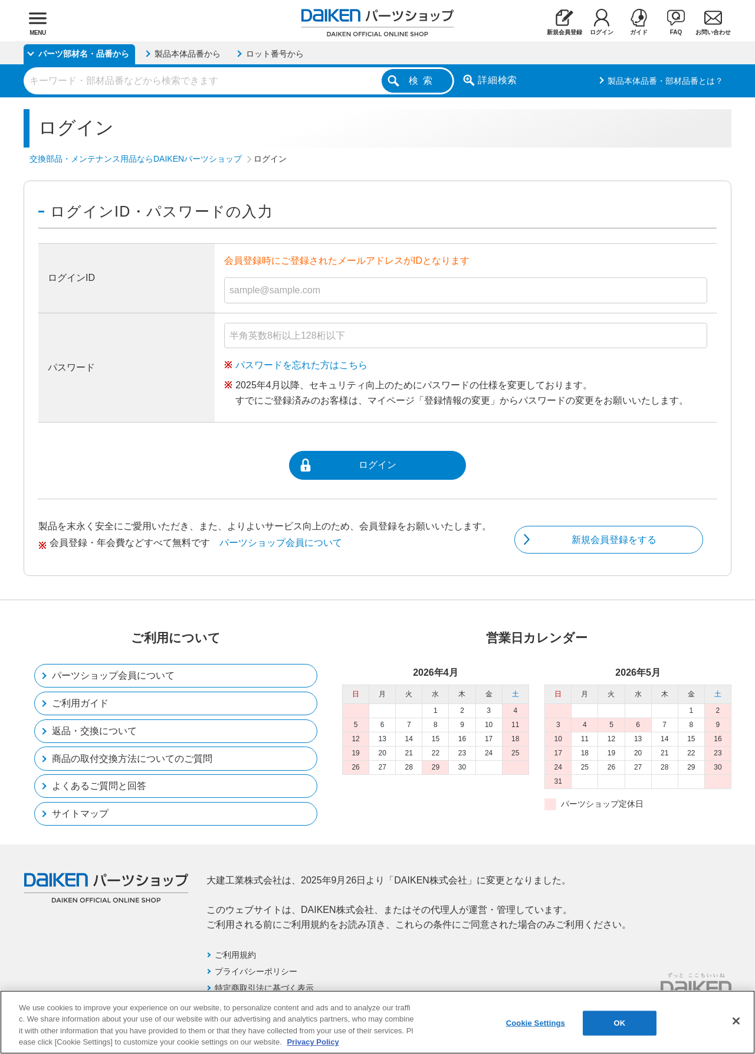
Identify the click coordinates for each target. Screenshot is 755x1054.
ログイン (377, 465)
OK (619, 1023)
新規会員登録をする (614, 540)
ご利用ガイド (80, 703)
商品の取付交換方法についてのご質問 (132, 759)
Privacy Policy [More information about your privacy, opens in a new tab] (313, 1041)
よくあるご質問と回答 (99, 786)
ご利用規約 (235, 955)
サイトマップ (80, 813)
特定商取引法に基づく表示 (264, 988)
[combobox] (239, 81)
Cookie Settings (535, 1023)
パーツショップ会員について (280, 543)
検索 (423, 81)
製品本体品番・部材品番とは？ (665, 81)
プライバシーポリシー (256, 971)
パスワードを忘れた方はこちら (301, 365)
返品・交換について (94, 731)
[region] (377, 1022)
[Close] (736, 1021)
